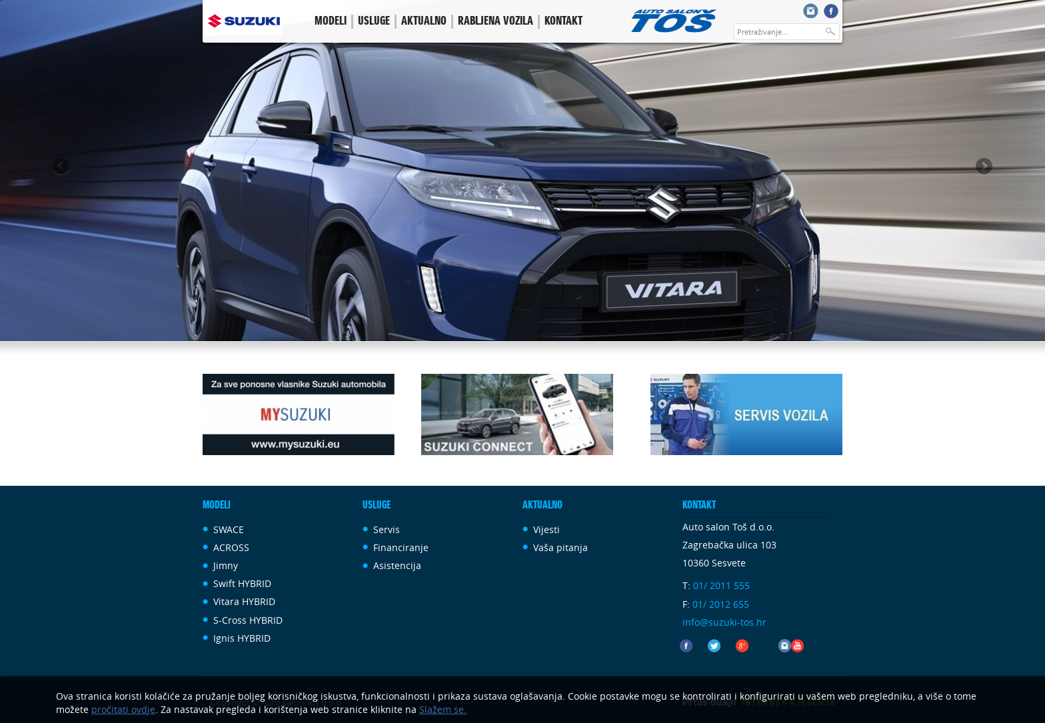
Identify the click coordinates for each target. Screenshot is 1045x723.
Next (983, 167)
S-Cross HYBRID (248, 620)
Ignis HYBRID (242, 638)
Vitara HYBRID (244, 601)
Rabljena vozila (495, 22)
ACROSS (231, 547)
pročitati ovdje (123, 709)
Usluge (374, 22)
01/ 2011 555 (721, 585)
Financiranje (401, 547)
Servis (386, 529)
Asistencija (397, 565)
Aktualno (424, 22)
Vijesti (546, 529)
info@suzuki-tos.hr (724, 622)
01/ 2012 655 (720, 604)
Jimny (225, 565)
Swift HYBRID (242, 583)
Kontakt (563, 22)
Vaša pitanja (560, 547)
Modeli (331, 22)
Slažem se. (443, 709)
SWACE (228, 529)
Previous (62, 167)
